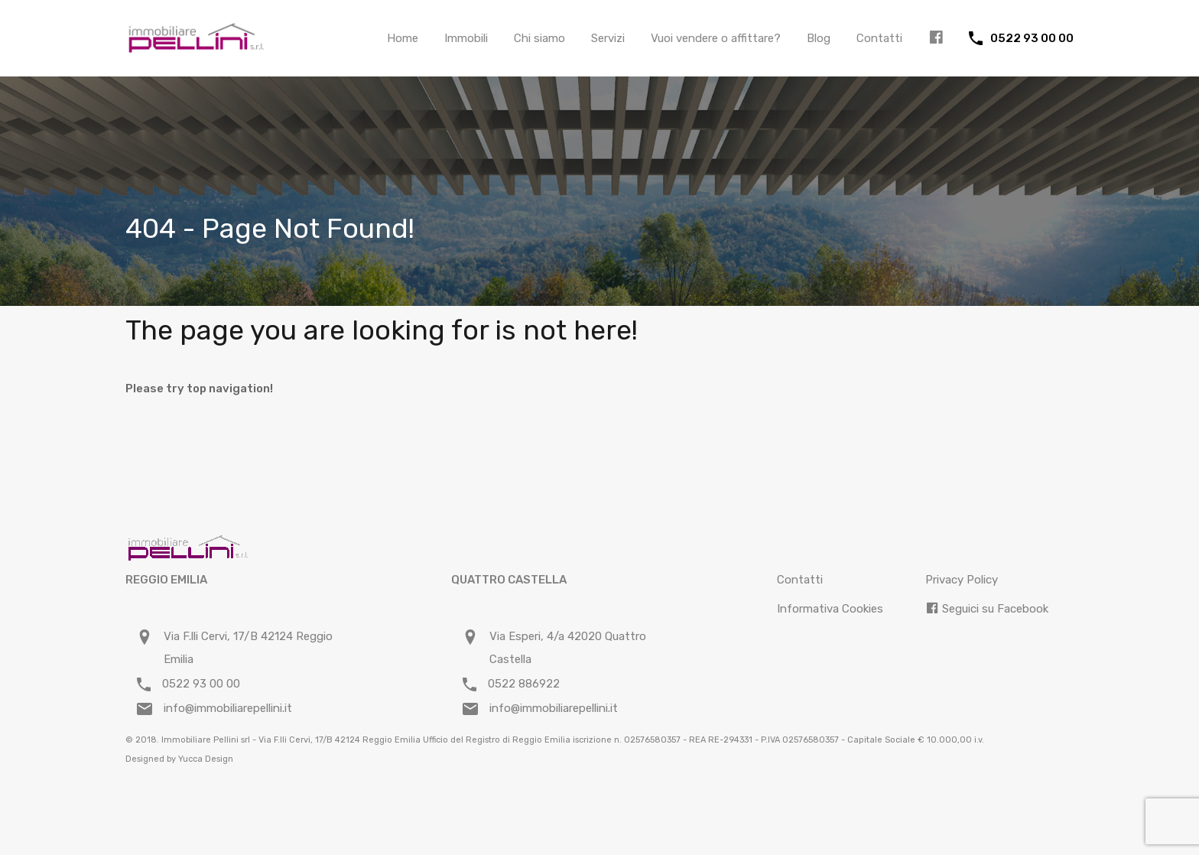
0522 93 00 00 (1032, 38)
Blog (818, 38)
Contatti (879, 38)
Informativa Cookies (830, 609)
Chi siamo (539, 38)
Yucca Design (205, 759)
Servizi (608, 38)
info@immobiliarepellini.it (228, 708)
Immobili (466, 38)
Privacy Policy (961, 580)
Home (402, 38)
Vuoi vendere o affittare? (716, 38)
